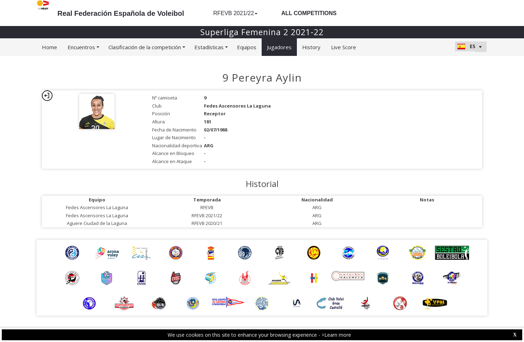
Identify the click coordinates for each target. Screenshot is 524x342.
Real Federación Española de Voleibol (120, 13)
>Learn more (336, 334)
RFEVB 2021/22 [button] (235, 13)
